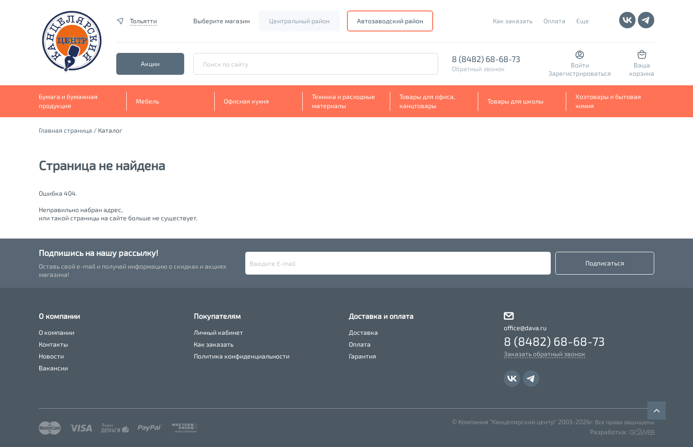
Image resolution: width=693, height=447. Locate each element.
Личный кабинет (218, 332)
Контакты (53, 344)
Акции (150, 64)
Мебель (147, 101)
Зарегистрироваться (579, 73)
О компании (56, 332)
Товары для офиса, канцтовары (427, 101)
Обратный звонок (478, 69)
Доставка (363, 332)
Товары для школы (515, 101)
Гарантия (362, 356)
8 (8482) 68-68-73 (486, 59)
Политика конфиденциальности (242, 356)
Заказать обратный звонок (544, 354)
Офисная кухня (246, 101)
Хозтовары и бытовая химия (608, 101)
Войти (580, 65)
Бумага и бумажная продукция (68, 101)
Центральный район (299, 21)
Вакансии (53, 368)
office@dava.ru (525, 328)
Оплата (554, 21)
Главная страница (65, 130)
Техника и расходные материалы (343, 101)
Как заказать (513, 21)
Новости (51, 356)
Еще (582, 21)
